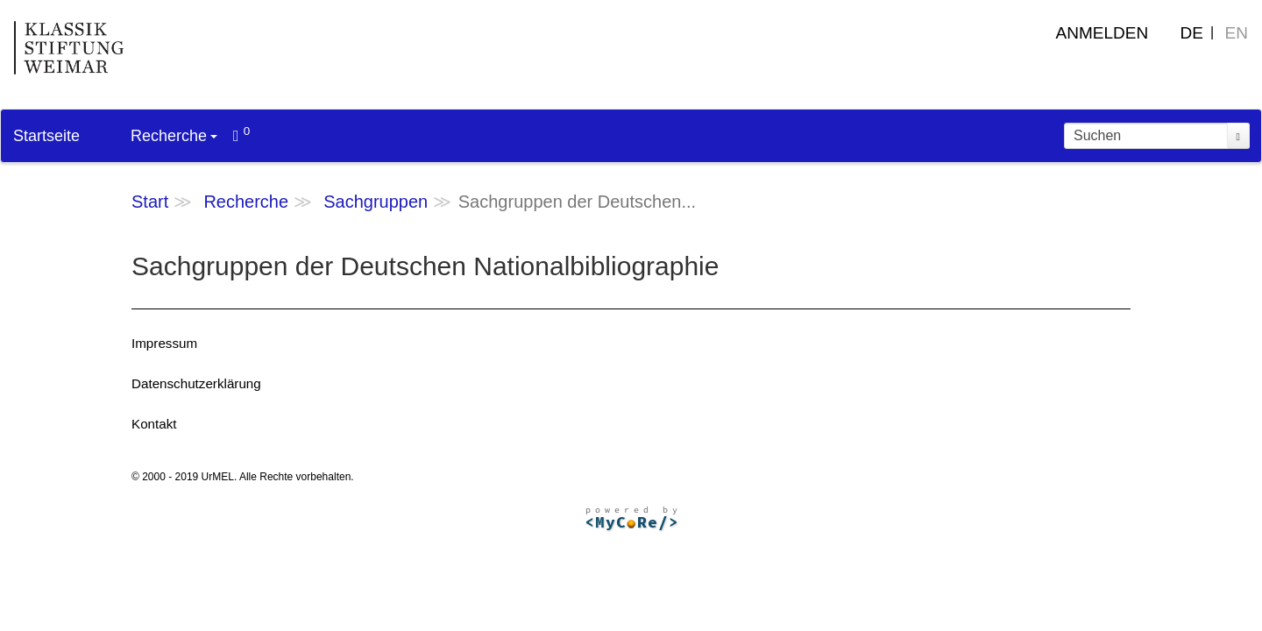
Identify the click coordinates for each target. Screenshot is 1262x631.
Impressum (164, 343)
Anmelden (1102, 33)
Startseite (46, 136)
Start (149, 201)
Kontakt (154, 423)
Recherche (174, 136)
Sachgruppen (375, 201)
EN (1236, 33)
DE (1191, 33)
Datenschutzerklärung (196, 383)
